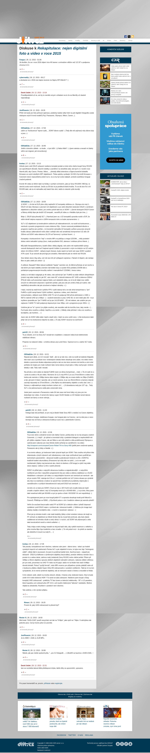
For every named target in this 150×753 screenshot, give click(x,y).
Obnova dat (78, 694)
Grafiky (77, 40)
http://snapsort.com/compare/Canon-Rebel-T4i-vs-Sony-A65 (49, 445)
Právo (109, 40)
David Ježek (26, 92)
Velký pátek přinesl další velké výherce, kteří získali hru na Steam (120, 68)
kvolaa (22, 163)
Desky (70, 40)
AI (103, 40)
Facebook (61, 735)
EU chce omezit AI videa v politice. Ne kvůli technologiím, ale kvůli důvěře (120, 101)
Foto (115, 40)
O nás (80, 735)
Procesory (62, 40)
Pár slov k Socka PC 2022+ (119, 206)
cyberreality (24, 77)
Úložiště (85, 40)
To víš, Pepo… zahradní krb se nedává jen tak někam (85, 721)
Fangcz (22, 60)
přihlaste (47, 683)
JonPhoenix (24, 110)
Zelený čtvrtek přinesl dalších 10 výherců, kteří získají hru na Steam (121, 84)
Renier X (22, 618)
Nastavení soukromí (43, 750)
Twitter (72, 735)
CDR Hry (115, 60)
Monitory (122, 40)
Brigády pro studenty (75, 697)
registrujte (58, 683)
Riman (26, 602)
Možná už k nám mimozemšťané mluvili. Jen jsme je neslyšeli (119, 92)
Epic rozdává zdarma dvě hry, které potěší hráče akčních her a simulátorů (121, 76)
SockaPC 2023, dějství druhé (120, 190)
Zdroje (130, 40)
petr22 (25, 332)
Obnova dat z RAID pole (66, 694)
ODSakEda (25, 128)
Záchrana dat (88, 694)
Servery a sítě (95, 40)
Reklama (89, 735)
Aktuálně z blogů (115, 176)
